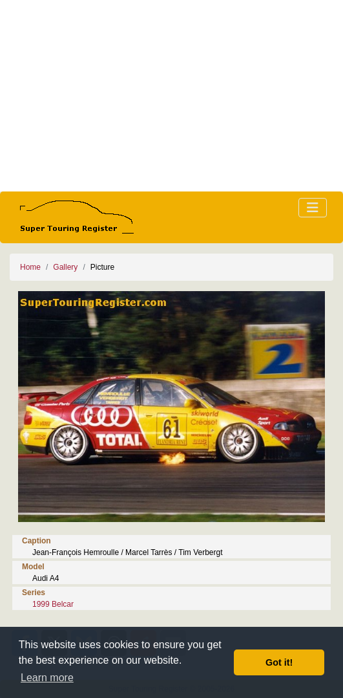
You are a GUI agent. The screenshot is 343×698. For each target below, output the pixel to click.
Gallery (65, 267)
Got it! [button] (279, 662)
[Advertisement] (171, 95)
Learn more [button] (47, 677)
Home (30, 267)
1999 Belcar (53, 604)
